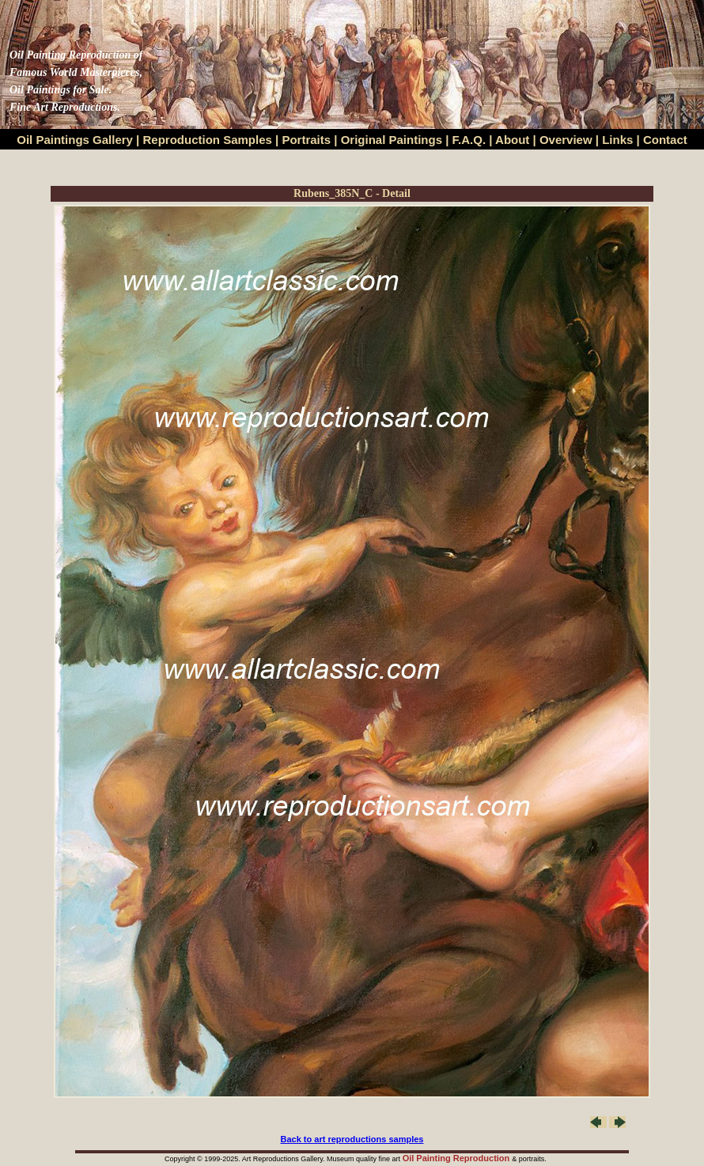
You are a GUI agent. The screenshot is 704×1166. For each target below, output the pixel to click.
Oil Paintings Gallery (75, 139)
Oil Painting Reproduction (458, 1158)
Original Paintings (391, 139)
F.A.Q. (469, 139)
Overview (565, 139)
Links (619, 139)
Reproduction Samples (207, 139)
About (512, 139)
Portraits (306, 139)
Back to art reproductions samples (352, 1139)
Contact (665, 139)
